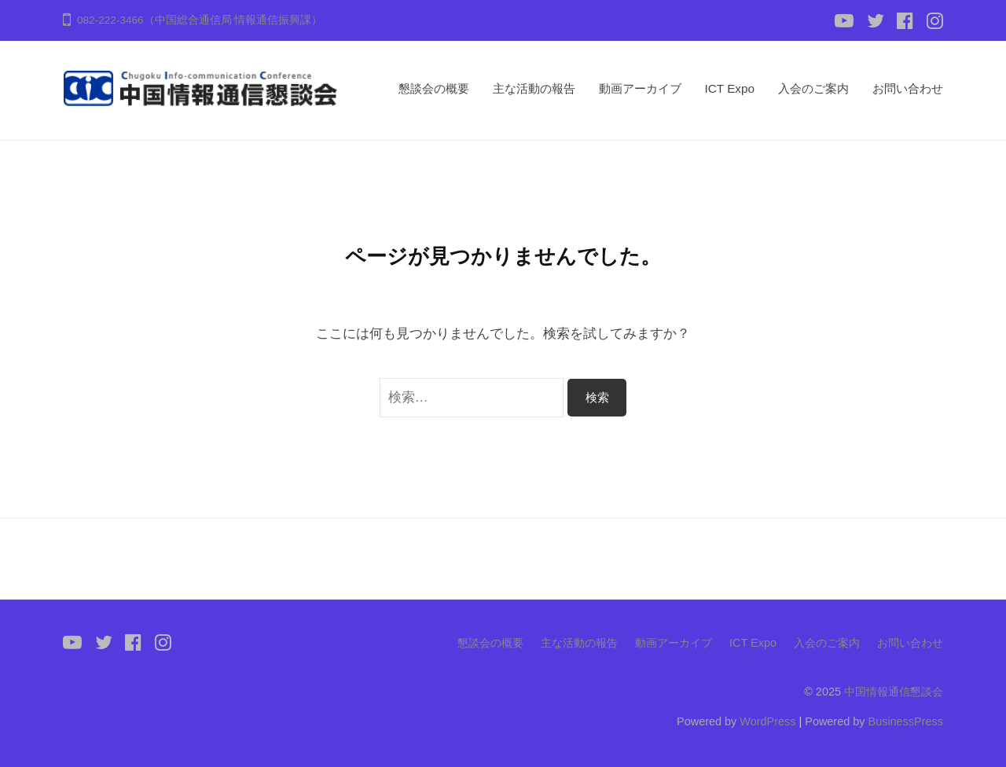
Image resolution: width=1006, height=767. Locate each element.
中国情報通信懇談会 (893, 691)
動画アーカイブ (640, 88)
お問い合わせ (907, 88)
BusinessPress (906, 721)
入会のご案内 (813, 88)
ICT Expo (729, 88)
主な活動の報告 (534, 88)
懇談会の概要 (433, 88)
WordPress (767, 721)
